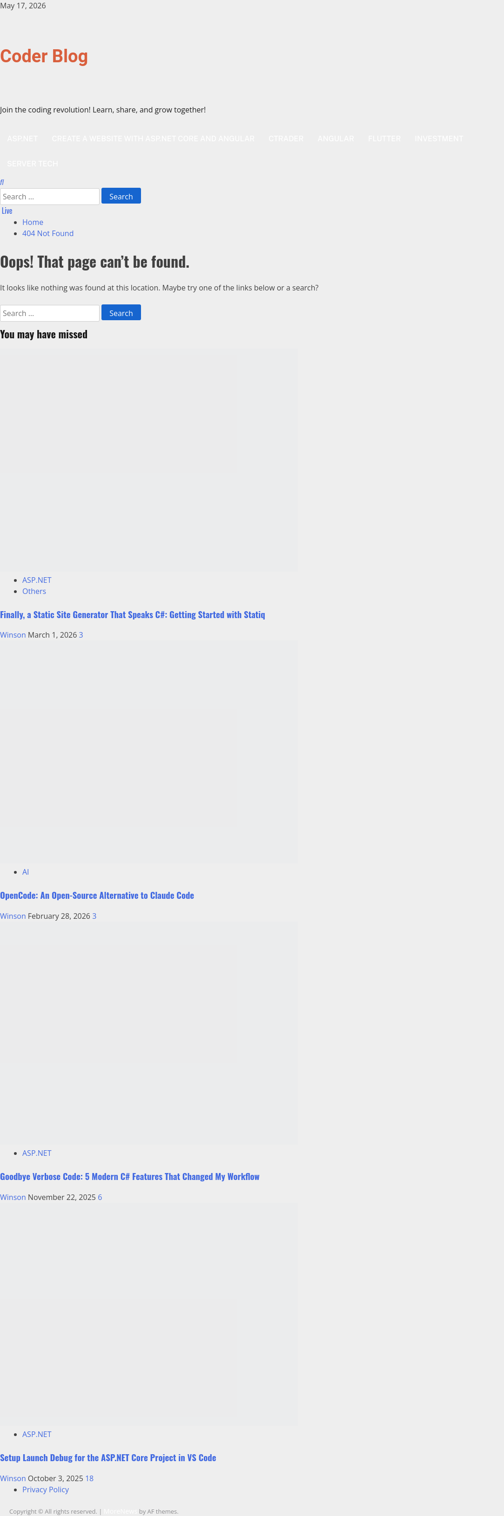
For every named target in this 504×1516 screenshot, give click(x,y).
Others (34, 591)
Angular (335, 138)
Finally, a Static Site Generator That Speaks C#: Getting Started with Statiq (132, 614)
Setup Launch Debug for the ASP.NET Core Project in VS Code (108, 1457)
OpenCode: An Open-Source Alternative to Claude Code (97, 895)
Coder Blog (44, 57)
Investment (439, 138)
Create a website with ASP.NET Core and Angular (153, 138)
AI (25, 872)
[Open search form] (2, 182)
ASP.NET (22, 138)
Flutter (384, 138)
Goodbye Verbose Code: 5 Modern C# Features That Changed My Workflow (130, 1176)
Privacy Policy (45, 1489)
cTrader (286, 138)
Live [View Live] (6, 210)
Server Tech (32, 163)
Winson (14, 635)
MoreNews (121, 1511)
